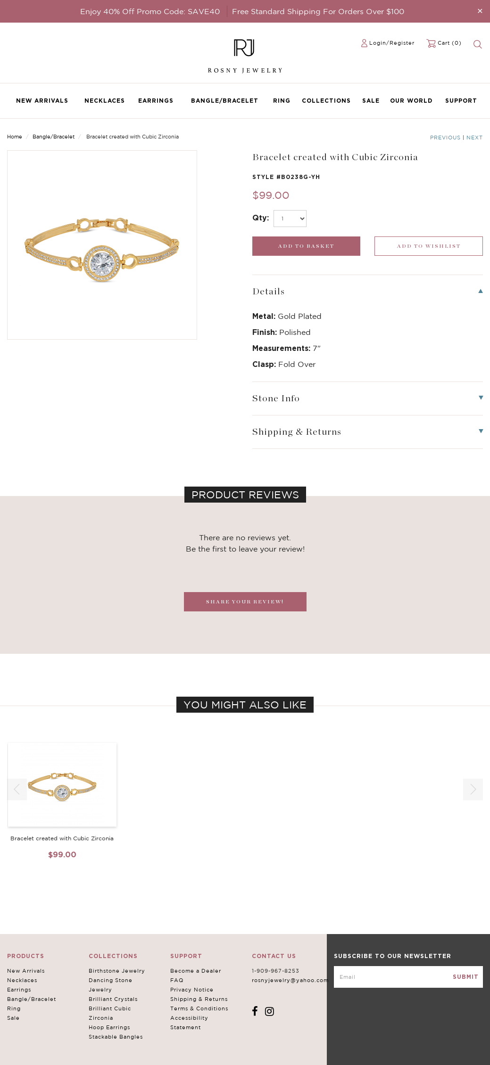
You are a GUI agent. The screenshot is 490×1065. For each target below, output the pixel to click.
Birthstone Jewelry (117, 971)
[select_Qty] (290, 218)
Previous (445, 137)
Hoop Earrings (109, 1027)
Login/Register (392, 43)
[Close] (480, 11)
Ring (282, 101)
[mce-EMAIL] (408, 977)
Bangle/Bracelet (224, 101)
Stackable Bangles (116, 1037)
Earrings (156, 101)
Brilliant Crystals (113, 999)
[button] (473, 789)
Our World (411, 101)
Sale (371, 101)
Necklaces (104, 101)
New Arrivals (42, 101)
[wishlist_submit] (428, 246)
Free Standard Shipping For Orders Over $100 (318, 11)
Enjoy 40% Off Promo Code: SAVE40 (150, 11)
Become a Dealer (195, 971)
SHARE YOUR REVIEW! (245, 601)
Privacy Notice (192, 989)
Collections (326, 101)
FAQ (176, 980)
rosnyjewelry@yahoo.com (290, 980)
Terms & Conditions (199, 1008)
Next (474, 137)
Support (461, 101)
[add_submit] (306, 246)
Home (14, 136)
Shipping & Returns (199, 999)
